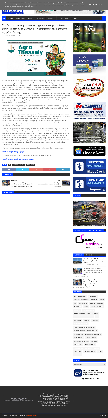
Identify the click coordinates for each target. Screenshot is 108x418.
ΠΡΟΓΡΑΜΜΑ (20, 18)
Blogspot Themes (32, 415)
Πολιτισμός (77, 351)
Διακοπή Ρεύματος (87, 317)
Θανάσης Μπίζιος (79, 330)
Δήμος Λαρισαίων (79, 313)
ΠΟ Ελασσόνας (78, 348)
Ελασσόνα (95, 320)
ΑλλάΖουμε (77, 306)
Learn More (93, 5)
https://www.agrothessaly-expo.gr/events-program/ (19, 159)
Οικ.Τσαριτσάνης (90, 344)
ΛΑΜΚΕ (88, 337)
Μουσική (94, 341)
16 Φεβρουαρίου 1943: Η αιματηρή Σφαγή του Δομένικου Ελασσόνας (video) (93, 261)
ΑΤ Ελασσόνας (83, 303)
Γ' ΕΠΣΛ (93, 306)
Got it (101, 5)
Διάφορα (76, 317)
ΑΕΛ (75, 303)
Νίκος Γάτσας (78, 344)
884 (9, 164)
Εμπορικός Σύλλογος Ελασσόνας (84, 327)
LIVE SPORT (74, 18)
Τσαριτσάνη (77, 355)
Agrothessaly (30, 164)
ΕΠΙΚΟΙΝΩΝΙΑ (39, 18)
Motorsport (82, 296)
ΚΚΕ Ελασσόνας (92, 330)
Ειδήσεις (15, 164)
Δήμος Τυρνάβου (92, 313)
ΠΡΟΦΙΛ (10, 18)
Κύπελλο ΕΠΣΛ (78, 337)
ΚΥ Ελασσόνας (78, 334)
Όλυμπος (94, 299)
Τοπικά (100, 351)
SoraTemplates (13, 415)
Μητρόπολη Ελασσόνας (81, 341)
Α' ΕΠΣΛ (101, 299)
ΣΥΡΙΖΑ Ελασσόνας (89, 351)
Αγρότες (92, 303)
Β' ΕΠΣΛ (86, 306)
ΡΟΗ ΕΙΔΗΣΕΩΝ (63, 18)
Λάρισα (22, 164)
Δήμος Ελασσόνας (88, 310)
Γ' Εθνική (100, 306)
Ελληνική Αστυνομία (81, 324)
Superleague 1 (93, 296)
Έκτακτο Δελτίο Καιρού (81, 299)
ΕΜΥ (97, 317)
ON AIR (30, 18)
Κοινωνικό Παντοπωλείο (93, 334)
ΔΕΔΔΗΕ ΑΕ (77, 310)
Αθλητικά (100, 303)
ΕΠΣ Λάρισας (77, 320)
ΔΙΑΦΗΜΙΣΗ (51, 18)
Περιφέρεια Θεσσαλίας (92, 348)
